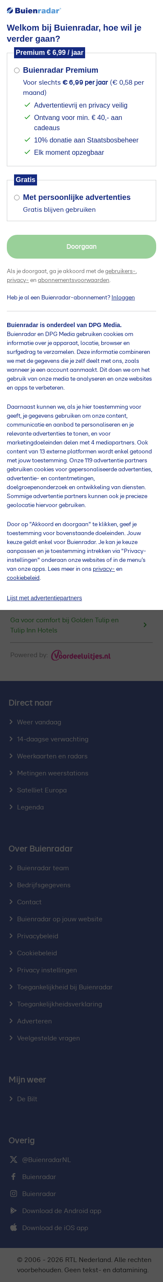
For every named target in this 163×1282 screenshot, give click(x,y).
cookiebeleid (23, 578)
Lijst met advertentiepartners (44, 598)
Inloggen (123, 298)
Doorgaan (81, 246)
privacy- (18, 280)
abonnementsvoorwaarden (73, 280)
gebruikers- (120, 271)
